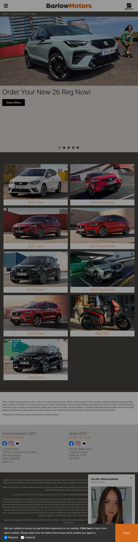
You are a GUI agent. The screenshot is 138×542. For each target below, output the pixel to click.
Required (13, 537)
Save (126, 533)
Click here (86, 528)
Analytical (30, 537)
